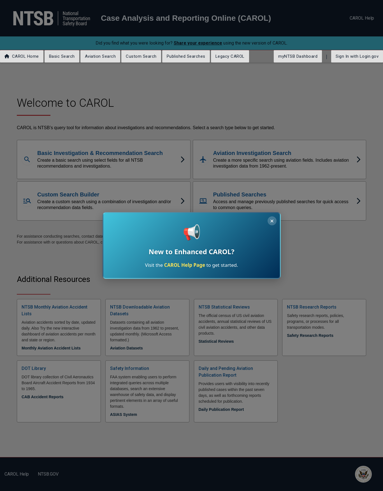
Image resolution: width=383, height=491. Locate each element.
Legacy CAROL (230, 56)
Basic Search (62, 56)
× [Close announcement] (272, 220)
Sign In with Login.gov (357, 56)
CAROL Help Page (184, 265)
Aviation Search (100, 56)
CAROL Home (21, 56)
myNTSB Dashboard (297, 56)
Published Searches (186, 56)
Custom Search (141, 56)
